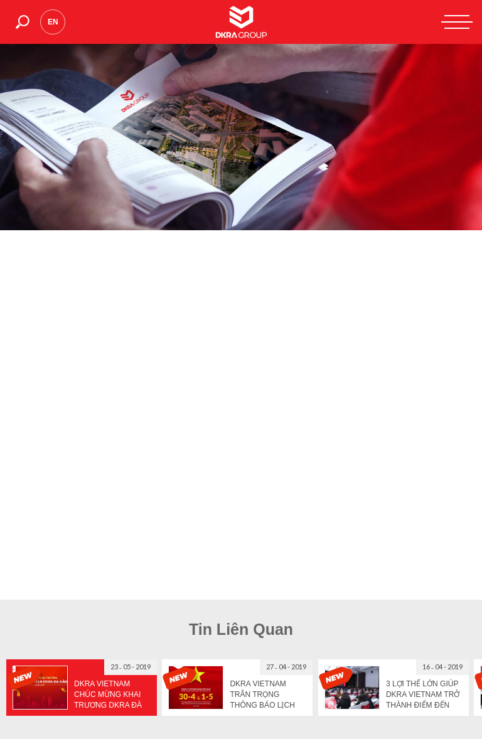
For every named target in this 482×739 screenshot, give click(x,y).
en (53, 22)
